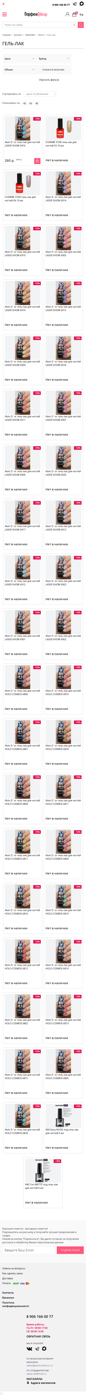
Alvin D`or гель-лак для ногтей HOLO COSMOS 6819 (63, 911)
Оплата (16, 1283)
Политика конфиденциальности (15, 1304)
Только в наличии (53, 69)
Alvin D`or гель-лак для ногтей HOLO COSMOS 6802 (22, 1021)
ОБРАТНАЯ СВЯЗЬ (38, 1336)
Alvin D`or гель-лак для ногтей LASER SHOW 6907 (63, 418)
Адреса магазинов (41, 1383)
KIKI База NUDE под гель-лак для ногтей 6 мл (62, 1131)
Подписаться (70, 1250)
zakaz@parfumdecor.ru (40, 1365)
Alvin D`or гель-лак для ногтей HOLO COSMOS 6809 (22, 802)
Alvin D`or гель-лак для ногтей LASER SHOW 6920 (63, 473)
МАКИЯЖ (30, 34)
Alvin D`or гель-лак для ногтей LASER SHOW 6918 (63, 363)
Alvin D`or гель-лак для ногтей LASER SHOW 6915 (63, 308)
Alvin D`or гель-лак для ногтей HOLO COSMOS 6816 (22, 911)
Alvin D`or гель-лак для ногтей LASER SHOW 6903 (63, 582)
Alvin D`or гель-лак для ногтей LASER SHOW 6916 (22, 143)
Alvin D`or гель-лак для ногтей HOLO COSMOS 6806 (22, 692)
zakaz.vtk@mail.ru (36, 1373)
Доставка (7, 1278)
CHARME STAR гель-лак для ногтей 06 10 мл (20, 198)
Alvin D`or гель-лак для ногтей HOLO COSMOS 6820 (22, 1131)
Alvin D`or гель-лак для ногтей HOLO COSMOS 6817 (22, 857)
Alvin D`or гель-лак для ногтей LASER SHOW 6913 (63, 527)
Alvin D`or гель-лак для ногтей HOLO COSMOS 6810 (63, 692)
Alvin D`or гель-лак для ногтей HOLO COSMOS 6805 (63, 1076)
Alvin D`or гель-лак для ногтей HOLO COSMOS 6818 (63, 747)
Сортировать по (11, 94)
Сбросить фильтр (49, 79)
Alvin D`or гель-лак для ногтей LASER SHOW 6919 (22, 253)
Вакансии (8, 1297)
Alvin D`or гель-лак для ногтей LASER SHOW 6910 (22, 308)
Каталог (18, 34)
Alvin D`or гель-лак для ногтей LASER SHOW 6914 (63, 198)
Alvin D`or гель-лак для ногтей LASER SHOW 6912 (22, 582)
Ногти (41, 34)
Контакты (8, 1292)
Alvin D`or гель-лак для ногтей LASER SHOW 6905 (63, 253)
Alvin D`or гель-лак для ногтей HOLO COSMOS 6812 (22, 966)
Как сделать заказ (12, 1273)
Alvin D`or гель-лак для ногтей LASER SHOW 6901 (22, 637)
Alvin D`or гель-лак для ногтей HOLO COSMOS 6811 (63, 802)
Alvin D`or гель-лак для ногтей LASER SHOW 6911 (22, 418)
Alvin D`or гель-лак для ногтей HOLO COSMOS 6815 (22, 1076)
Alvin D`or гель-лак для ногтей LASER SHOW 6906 (22, 473)
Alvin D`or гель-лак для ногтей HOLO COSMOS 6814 (63, 966)
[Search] (81, 25)
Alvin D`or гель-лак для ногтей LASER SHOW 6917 (22, 527)
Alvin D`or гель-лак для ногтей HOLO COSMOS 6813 (63, 1021)
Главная (6, 34)
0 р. (79, 13)
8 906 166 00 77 (61, 4)
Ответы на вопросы (13, 1268)
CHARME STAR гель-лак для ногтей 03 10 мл (61, 143)
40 (24, 103)
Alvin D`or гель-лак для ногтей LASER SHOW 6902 (63, 637)
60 (30, 103)
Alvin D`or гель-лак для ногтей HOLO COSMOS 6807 (22, 747)
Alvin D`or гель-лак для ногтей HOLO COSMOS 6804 (63, 857)
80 (37, 103)
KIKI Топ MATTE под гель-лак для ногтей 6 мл (41, 1186)
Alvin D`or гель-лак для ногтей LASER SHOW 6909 (22, 363)
